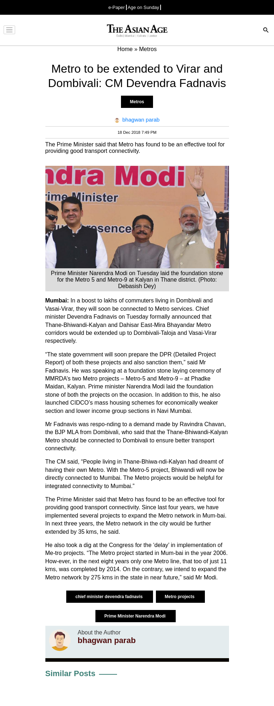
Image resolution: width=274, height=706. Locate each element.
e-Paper (116, 7)
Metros (137, 101)
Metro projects (180, 596)
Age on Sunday (144, 7)
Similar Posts (70, 673)
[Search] (266, 30)
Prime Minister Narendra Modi (135, 616)
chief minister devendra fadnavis (109, 596)
